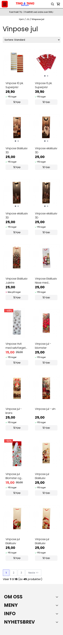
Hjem (22, 19)
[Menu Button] (5, 4)
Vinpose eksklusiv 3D (46, 150)
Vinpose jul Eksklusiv (42, 476)
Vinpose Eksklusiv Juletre (17, 281)
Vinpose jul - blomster (43, 346)
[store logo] (25, 4)
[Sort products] (31, 40)
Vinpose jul (38, 19)
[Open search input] (52, 4)
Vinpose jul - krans (14, 411)
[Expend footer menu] (57, 605)
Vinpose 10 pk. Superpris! (15, 85)
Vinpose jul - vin (45, 409)
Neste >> (33, 572)
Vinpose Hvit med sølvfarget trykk (16, 346)
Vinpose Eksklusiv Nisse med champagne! (46, 281)
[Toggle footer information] (57, 597)
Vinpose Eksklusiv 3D (17, 150)
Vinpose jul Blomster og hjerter (13, 476)
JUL (28, 19)
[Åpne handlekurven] (58, 4)
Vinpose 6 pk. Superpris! (43, 85)
